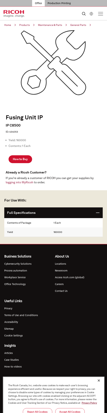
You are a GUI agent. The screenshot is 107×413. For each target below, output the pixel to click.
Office (38, 3)
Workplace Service (15, 277)
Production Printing (59, 3)
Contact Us (61, 291)
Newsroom (61, 270)
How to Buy (20, 159)
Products (26, 25)
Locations (60, 263)
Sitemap (9, 328)
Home (10, 25)
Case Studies (11, 359)
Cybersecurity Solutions (17, 263)
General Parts (80, 25)
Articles (8, 353)
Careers (59, 284)
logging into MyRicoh (19, 182)
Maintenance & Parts (52, 25)
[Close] (99, 395)
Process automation (15, 270)
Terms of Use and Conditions (21, 315)
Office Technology (15, 284)
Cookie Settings (13, 335)
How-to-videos (13, 366)
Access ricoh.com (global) (69, 277)
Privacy (8, 308)
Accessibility (11, 322)
